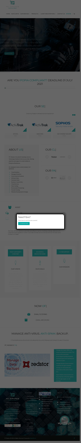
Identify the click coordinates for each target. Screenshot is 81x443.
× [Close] (64, 214)
